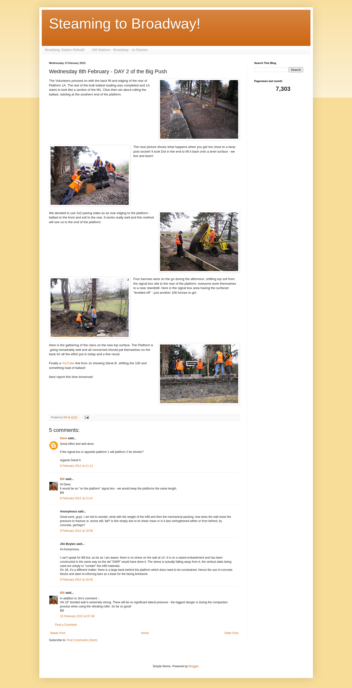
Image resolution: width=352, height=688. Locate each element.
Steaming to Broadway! (125, 23)
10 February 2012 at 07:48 (77, 616)
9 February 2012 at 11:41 (76, 498)
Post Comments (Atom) (82, 640)
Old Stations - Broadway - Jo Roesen (120, 50)
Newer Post (57, 633)
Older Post (231, 633)
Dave (63, 438)
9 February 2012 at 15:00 (76, 530)
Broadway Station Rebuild (65, 50)
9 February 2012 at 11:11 (76, 466)
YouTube (68, 363)
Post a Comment (66, 624)
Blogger (194, 666)
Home (145, 633)
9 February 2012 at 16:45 (76, 579)
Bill (62, 479)
